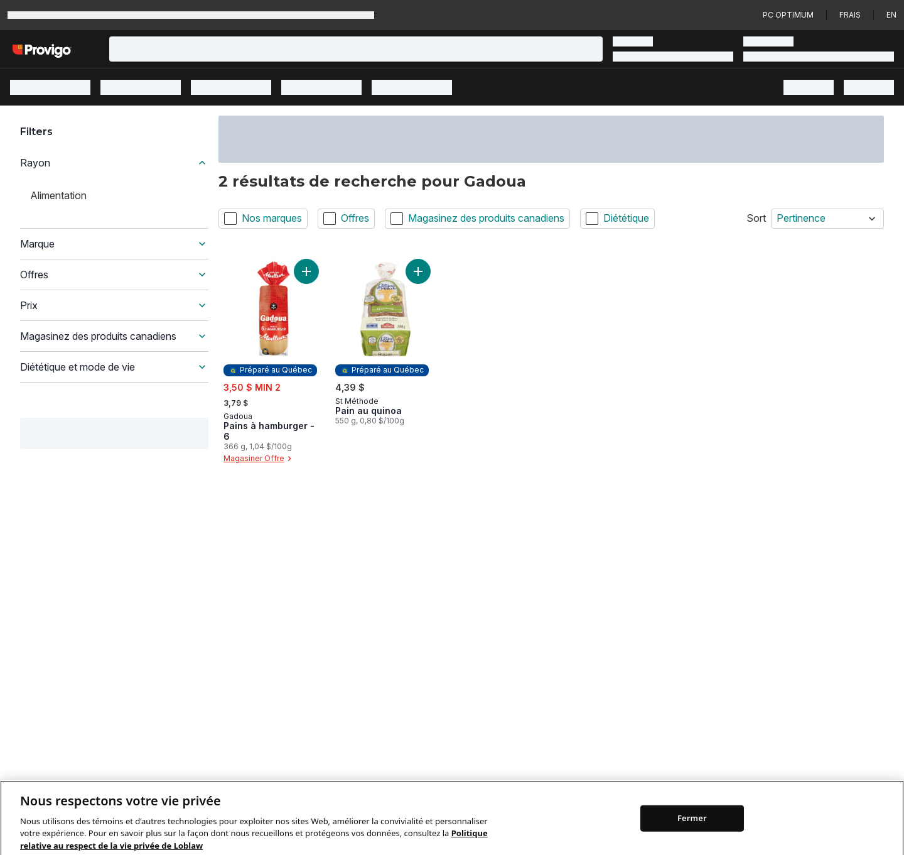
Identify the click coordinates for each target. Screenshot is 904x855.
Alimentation (58, 195)
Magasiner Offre (258, 459)
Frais (850, 14)
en (891, 14)
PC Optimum (788, 14)
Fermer (692, 830)
